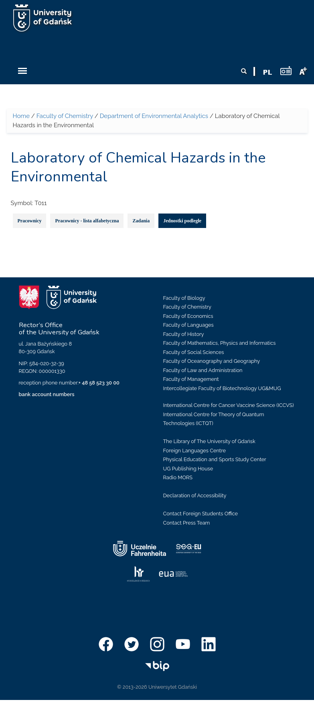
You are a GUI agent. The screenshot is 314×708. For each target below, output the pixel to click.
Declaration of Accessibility (195, 495)
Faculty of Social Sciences (193, 352)
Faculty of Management (191, 379)
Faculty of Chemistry (64, 116)
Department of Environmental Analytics (154, 116)
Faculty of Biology (184, 298)
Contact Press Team (186, 523)
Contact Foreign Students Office (200, 514)
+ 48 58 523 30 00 (99, 383)
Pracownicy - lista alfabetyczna (87, 221)
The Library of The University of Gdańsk (209, 441)
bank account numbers (47, 394)
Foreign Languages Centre (194, 451)
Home (21, 116)
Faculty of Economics (188, 316)
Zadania (141, 221)
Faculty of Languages (188, 325)
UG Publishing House (188, 469)
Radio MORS (178, 477)
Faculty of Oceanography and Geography (211, 361)
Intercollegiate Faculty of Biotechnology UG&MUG (222, 388)
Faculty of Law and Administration (203, 370)
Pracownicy (30, 221)
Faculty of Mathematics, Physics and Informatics (219, 343)
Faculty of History (183, 334)
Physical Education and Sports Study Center (214, 459)
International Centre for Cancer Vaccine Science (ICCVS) (228, 405)
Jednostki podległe (182, 221)
